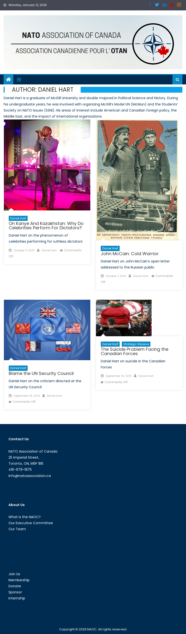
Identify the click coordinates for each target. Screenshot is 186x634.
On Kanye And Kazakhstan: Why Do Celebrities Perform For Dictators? (46, 225)
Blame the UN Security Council (41, 373)
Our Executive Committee (30, 523)
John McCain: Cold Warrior (130, 254)
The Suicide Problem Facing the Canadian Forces (134, 351)
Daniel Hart (18, 218)
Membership (19, 580)
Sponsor (15, 592)
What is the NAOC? (24, 517)
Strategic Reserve (136, 344)
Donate (14, 586)
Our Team (17, 529)
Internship (16, 598)
